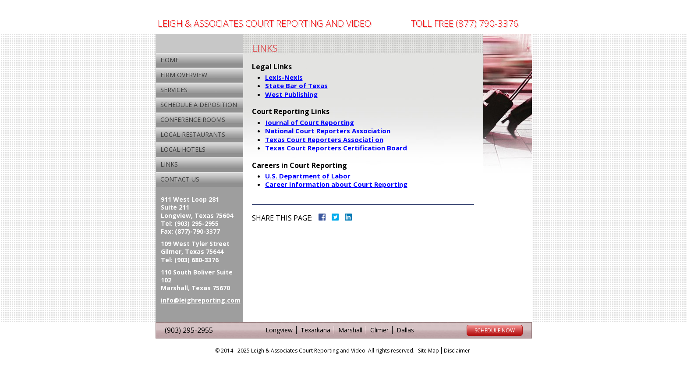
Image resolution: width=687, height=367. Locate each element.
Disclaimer (457, 350)
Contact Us (179, 179)
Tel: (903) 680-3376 (190, 260)
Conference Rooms (192, 119)
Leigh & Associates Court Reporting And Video (264, 23)
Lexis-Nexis (284, 77)
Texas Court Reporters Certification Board (336, 147)
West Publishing (291, 94)
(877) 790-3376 (487, 23)
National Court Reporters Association (327, 130)
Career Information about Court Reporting (336, 184)
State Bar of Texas (296, 85)
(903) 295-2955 (189, 330)
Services (174, 90)
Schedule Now (495, 330)
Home (169, 60)
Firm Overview (183, 75)
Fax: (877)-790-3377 (190, 231)
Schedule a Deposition (198, 104)
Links (169, 164)
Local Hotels (182, 149)
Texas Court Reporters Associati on (324, 139)
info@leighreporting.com (201, 300)
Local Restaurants (192, 134)
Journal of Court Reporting (309, 122)
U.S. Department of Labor (308, 175)
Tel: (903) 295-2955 (190, 224)
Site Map (428, 350)
